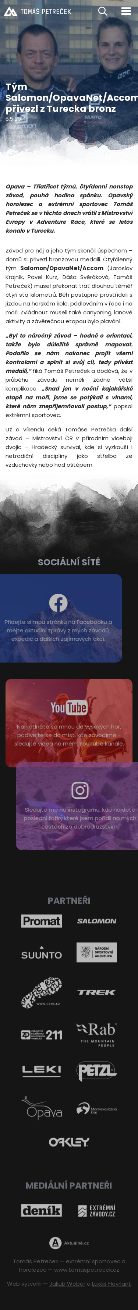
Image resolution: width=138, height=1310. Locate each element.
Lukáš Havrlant (111, 1284)
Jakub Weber (67, 1284)
